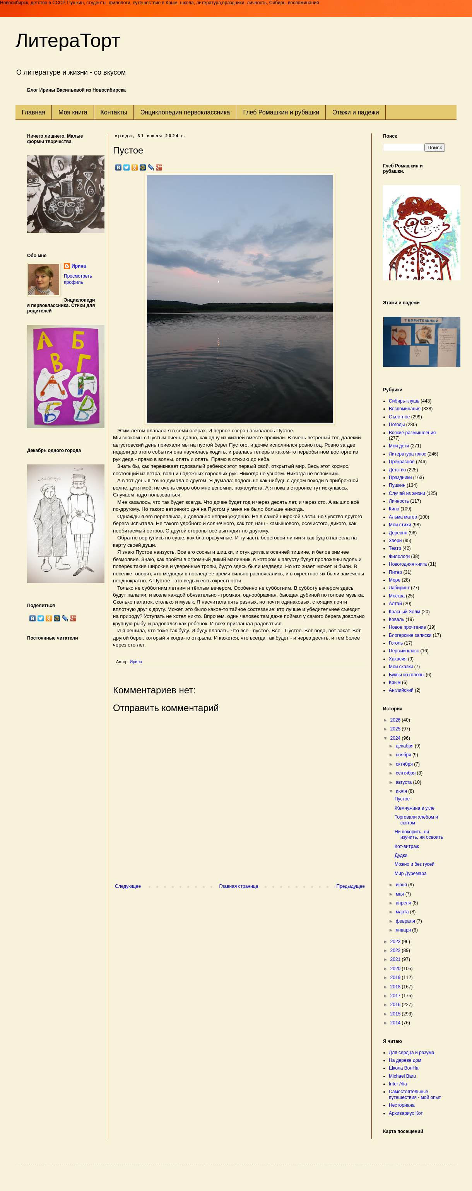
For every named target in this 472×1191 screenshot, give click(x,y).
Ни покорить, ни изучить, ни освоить (419, 834)
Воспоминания (405, 408)
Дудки (401, 855)
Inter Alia (398, 1084)
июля (402, 791)
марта (403, 912)
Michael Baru (402, 1076)
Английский (401, 690)
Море (394, 580)
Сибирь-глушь (404, 401)
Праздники (400, 477)
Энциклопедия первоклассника (185, 112)
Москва (397, 596)
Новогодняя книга (408, 564)
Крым (395, 682)
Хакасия (398, 659)
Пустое (402, 799)
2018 (396, 987)
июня (402, 884)
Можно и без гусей (414, 864)
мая (400, 894)
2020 (396, 968)
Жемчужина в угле (414, 808)
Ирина (79, 266)
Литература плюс (407, 454)
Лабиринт (399, 587)
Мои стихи (400, 524)
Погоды (397, 424)
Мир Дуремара (411, 873)
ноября (404, 755)
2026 (396, 720)
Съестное (399, 417)
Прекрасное (402, 461)
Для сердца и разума (411, 1052)
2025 (396, 729)
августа (404, 782)
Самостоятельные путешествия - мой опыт (415, 1094)
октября (405, 764)
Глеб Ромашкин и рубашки (281, 112)
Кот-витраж (407, 846)
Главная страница (238, 886)
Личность (399, 501)
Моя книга (72, 112)
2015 (396, 1014)
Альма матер (403, 517)
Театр (395, 548)
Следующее (128, 886)
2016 (396, 1004)
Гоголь (396, 643)
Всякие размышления (412, 432)
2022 (396, 950)
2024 (396, 738)
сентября (406, 773)
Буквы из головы (406, 674)
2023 (396, 941)
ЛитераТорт (67, 40)
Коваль (396, 619)
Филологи (399, 556)
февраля (406, 921)
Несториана (402, 1105)
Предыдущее (351, 886)
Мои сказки (401, 666)
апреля (404, 903)
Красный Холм (404, 611)
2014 (396, 1022)
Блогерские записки (410, 635)
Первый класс (404, 651)
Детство (397, 470)
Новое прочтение (407, 627)
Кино (394, 509)
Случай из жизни (407, 493)
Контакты (114, 112)
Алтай (395, 603)
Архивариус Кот (406, 1113)
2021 (396, 959)
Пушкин (397, 485)
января (404, 930)
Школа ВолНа (404, 1068)
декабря (405, 746)
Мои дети (399, 446)
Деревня (398, 533)
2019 (396, 977)
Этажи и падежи (355, 112)
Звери (395, 540)
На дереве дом (405, 1060)
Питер (395, 572)
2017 (396, 995)
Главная (33, 112)
